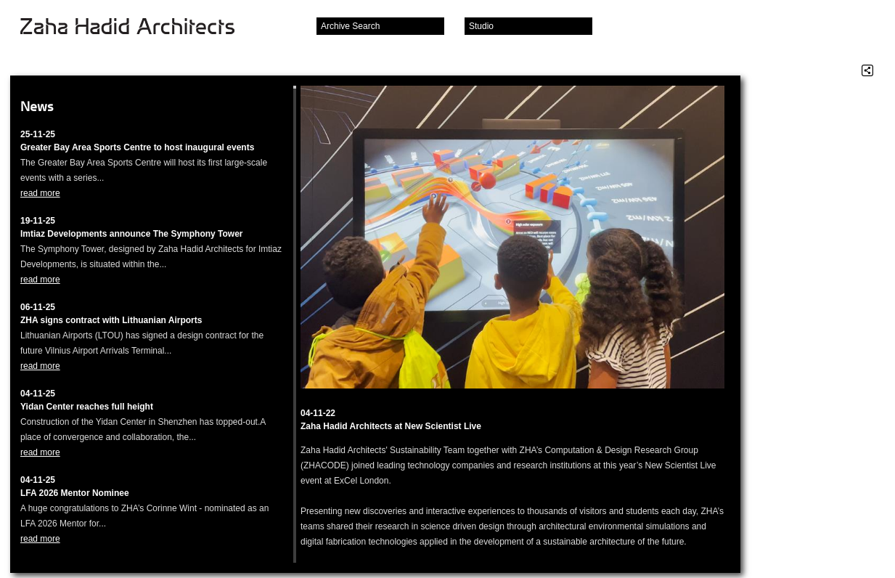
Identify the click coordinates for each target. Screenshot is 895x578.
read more (40, 193)
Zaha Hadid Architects (139, 27)
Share (867, 70)
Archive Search (350, 26)
